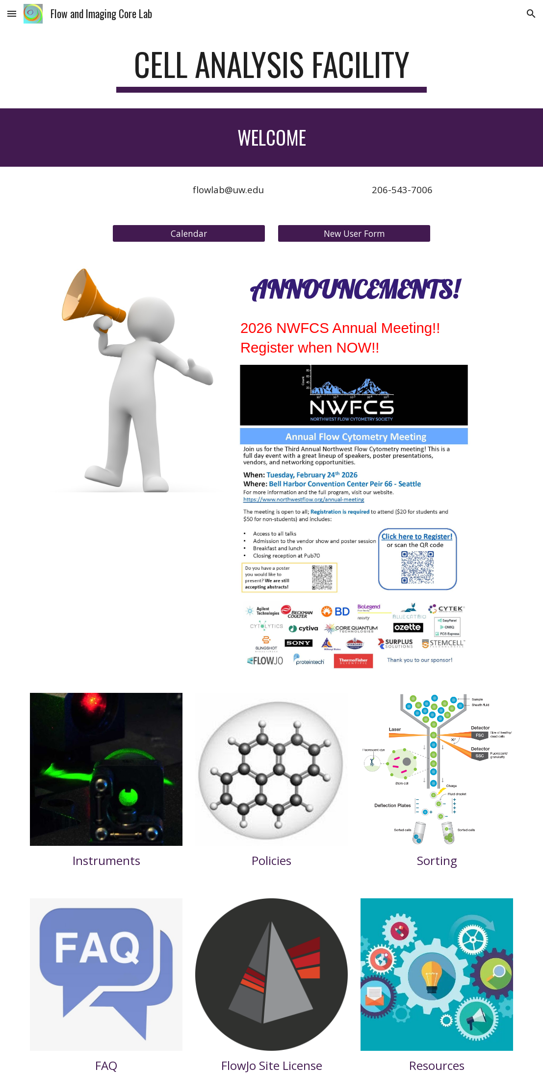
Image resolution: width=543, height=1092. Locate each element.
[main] (271, 69)
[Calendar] (189, 233)
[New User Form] (354, 233)
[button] (12, 13)
